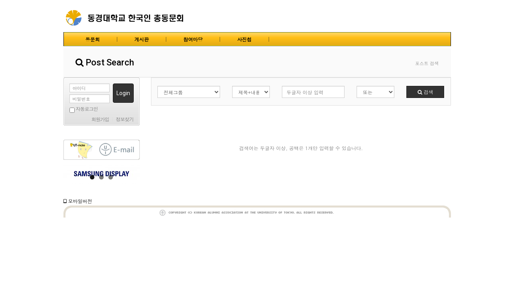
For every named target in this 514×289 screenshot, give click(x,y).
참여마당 (193, 39)
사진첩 (244, 39)
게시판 (142, 39)
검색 (425, 91)
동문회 (93, 39)
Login (123, 93)
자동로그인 (83, 109)
